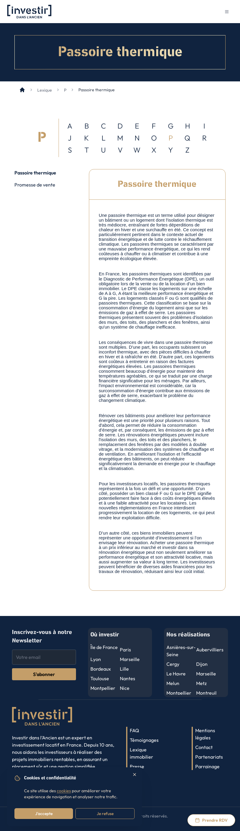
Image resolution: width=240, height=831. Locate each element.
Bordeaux (100, 669)
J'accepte (44, 813)
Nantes (127, 678)
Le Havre (176, 674)
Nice (124, 688)
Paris (125, 650)
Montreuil (206, 693)
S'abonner (44, 674)
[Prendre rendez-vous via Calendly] (211, 820)
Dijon (202, 664)
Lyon (95, 659)
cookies (64, 790)
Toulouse (99, 678)
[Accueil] (22, 90)
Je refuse (105, 813)
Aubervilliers (209, 650)
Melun (172, 683)
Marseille (130, 659)
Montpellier (102, 688)
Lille (124, 669)
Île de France (104, 647)
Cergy (172, 664)
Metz (201, 683)
